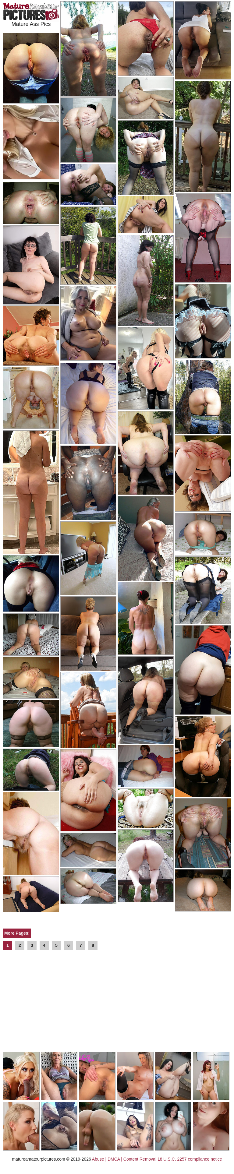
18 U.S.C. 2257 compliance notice (190, 1159)
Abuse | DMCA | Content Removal (124, 1159)
